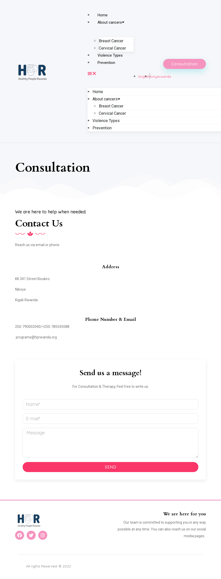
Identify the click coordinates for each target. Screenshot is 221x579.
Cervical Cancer (112, 48)
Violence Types (110, 55)
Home (103, 15)
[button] (110, 73)
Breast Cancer (111, 40)
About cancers (111, 22)
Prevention (106, 62)
